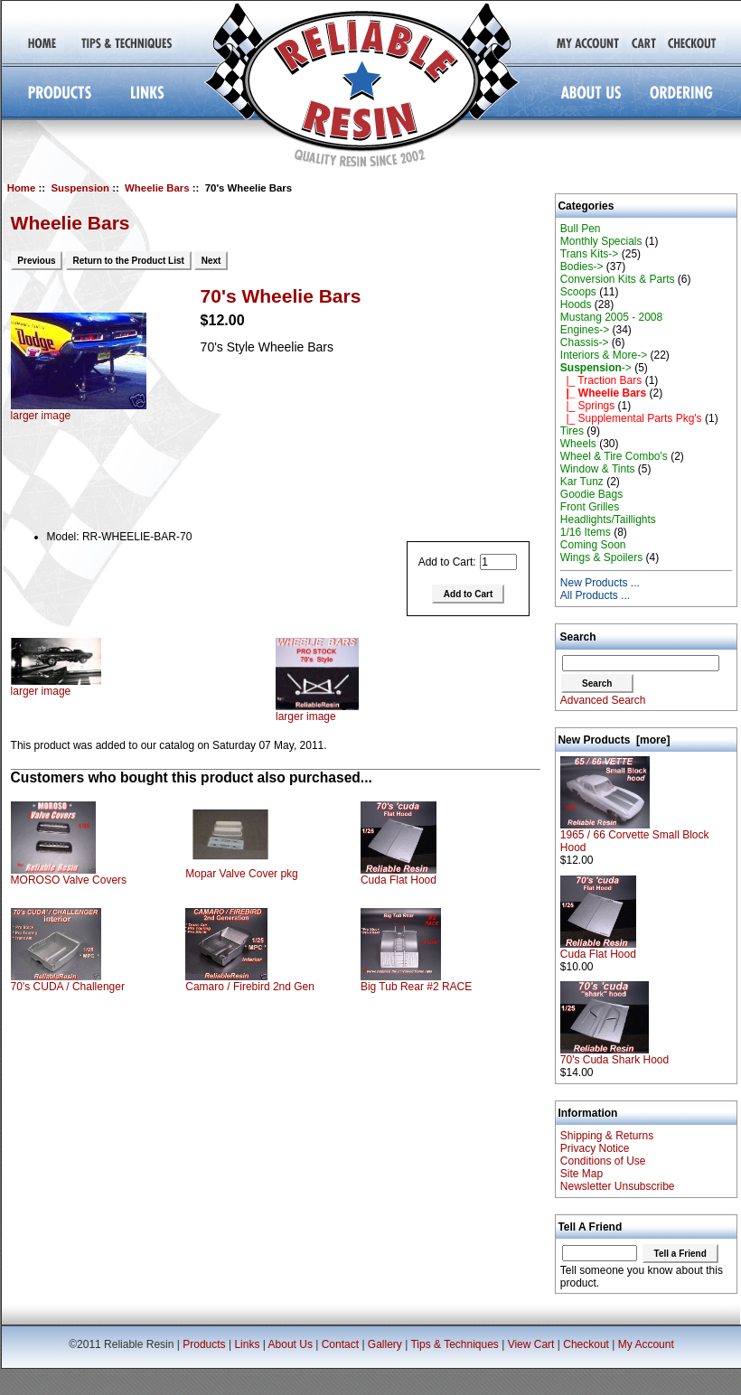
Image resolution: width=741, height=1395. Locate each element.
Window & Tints (597, 469)
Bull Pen (580, 228)
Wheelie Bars (157, 188)
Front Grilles (589, 507)
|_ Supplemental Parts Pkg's (631, 418)
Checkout (586, 1344)
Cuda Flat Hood (398, 880)
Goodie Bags (591, 494)
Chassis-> (584, 342)
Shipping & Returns (606, 1135)
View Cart (531, 1344)
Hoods (576, 304)
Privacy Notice (595, 1148)
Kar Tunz (582, 481)
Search (578, 637)
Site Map (581, 1173)
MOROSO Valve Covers (69, 880)
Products (204, 1344)
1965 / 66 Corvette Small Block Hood (634, 836)
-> (596, 367)
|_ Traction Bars (601, 380)
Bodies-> (582, 266)
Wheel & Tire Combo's (614, 456)
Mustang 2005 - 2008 (611, 317)
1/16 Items (585, 532)
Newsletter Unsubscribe (617, 1186)
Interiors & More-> (603, 355)
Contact (340, 1344)
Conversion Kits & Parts (617, 279)
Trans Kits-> (589, 254)
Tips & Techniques (454, 1344)
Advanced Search (603, 700)
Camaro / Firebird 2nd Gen (249, 986)
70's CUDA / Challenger (68, 986)
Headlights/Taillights (608, 519)
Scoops (578, 292)
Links (246, 1344)
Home (21, 188)
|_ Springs (587, 405)
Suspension (80, 188)
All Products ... (595, 595)
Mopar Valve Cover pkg (241, 873)
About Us (290, 1344)
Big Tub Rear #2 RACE (416, 986)
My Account (646, 1344)
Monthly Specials (601, 241)
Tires (572, 431)
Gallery (385, 1344)
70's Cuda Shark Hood (614, 1055)
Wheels (578, 443)
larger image (56, 686)
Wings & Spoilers (601, 557)
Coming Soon (593, 544)
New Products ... (600, 582)
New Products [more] (614, 740)
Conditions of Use (603, 1161)
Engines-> (584, 329)
